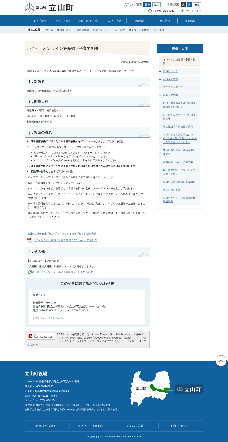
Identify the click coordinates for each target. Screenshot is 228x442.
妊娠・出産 (118, 29)
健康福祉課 (82, 29)
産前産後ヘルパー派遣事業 (178, 162)
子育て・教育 (63, 20)
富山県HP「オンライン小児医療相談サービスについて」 (63, 272)
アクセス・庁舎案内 (90, 425)
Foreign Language (163, 10)
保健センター (100, 29)
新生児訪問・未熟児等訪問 (178, 126)
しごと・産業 (114, 20)
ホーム (49, 29)
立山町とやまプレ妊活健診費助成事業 (179, 199)
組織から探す (64, 29)
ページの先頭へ (221, 360)
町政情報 (190, 20)
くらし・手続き (37, 20)
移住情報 (165, 20)
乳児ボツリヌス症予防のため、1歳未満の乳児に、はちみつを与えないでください (180, 138)
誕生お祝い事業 (171, 189)
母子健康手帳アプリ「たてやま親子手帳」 (179, 171)
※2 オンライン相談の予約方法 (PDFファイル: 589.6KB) (65, 240)
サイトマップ (193, 10)
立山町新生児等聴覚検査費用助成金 (179, 152)
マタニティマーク (173, 87)
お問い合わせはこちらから (48, 318)
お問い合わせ (179, 425)
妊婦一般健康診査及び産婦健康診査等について (179, 105)
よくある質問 (134, 425)
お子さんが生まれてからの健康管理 (179, 116)
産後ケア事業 (170, 95)
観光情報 (139, 20)
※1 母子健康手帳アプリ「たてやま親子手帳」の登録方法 (64, 233)
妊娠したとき (170, 71)
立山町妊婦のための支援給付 (179, 181)
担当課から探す (46, 425)
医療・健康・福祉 (89, 20)
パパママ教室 (170, 79)
